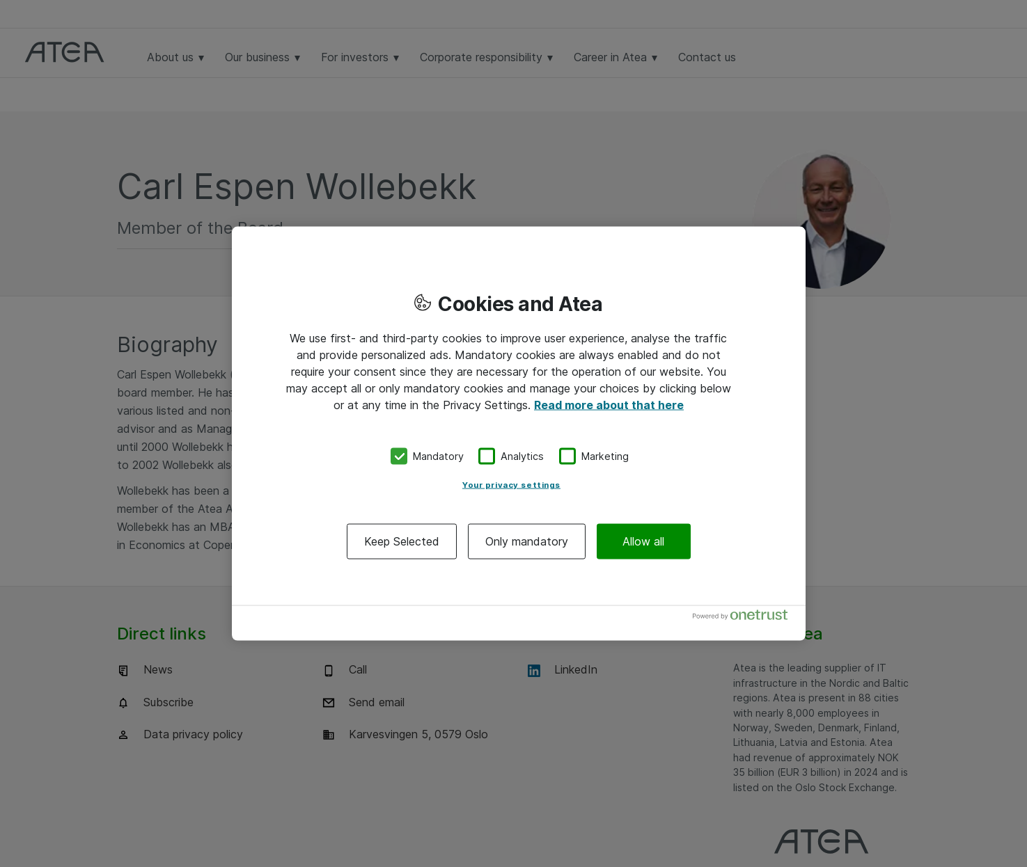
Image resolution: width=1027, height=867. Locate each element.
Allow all (643, 541)
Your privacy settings (511, 484)
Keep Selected (401, 541)
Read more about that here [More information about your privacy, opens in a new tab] (609, 405)
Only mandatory (526, 541)
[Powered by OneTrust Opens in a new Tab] (746, 617)
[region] (519, 434)
